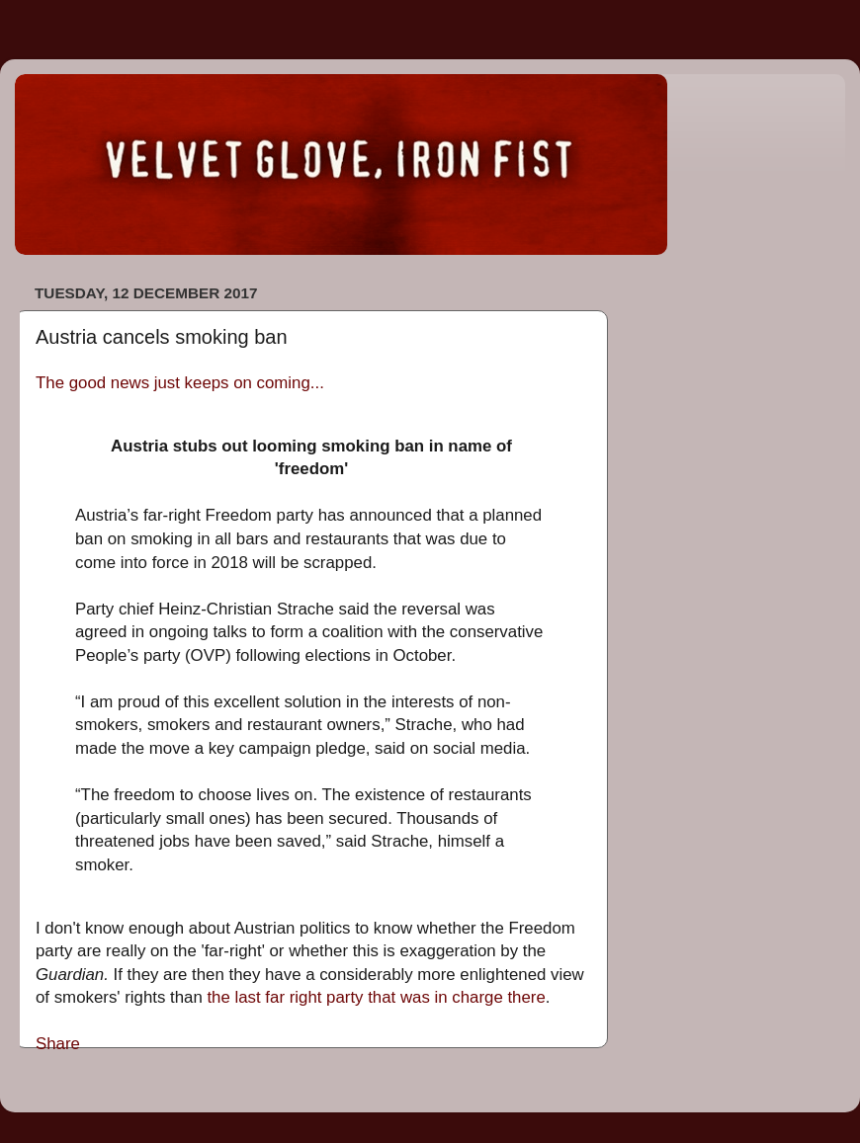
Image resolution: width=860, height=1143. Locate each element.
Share (58, 1043)
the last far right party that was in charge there (376, 997)
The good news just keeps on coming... (180, 382)
